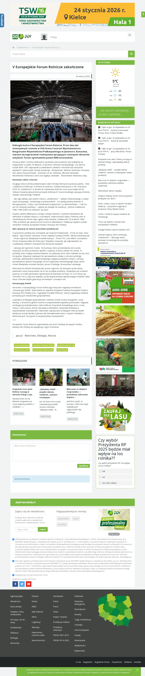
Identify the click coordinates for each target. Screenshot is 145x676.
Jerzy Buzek (62, 350)
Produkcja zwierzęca (57, 628)
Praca (55, 606)
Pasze (55, 601)
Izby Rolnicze (37, 611)
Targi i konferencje (82, 619)
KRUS (34, 617)
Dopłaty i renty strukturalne (17, 613)
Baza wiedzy (15, 606)
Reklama (128, 662)
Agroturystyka (16, 596)
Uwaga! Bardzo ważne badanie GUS (114, 229)
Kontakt (137, 662)
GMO (34, 606)
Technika (78, 624)
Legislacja (36, 622)
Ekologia (14, 638)
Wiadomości (23, 47)
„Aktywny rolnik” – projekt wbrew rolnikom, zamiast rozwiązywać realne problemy (115, 172)
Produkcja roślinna (61, 622)
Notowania (58, 596)
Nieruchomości (38, 640)
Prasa (55, 611)
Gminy (34, 601)
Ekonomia (14, 643)
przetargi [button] (62, 524)
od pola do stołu (21, 350)
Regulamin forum (102, 662)
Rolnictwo (78, 596)
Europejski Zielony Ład (43, 350)
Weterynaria (79, 640)
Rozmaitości (79, 609)
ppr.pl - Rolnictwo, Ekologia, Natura (36, 335)
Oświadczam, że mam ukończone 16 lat (29, 575)
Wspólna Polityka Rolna (43, 345)
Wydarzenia (79, 650)
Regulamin (87, 662)
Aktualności (15, 601)
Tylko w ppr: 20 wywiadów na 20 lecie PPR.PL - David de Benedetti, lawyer (114, 141)
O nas (78, 662)
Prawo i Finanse (60, 617)
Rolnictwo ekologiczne (79, 602)
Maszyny (35, 627)
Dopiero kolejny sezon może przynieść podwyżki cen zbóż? (115, 197)
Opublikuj (83, 465)
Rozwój (77, 614)
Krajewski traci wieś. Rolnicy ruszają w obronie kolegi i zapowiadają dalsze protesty (115, 162)
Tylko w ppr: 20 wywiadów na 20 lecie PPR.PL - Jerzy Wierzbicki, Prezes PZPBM (114, 151)
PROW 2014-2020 (61, 640)
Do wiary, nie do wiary (17, 621)
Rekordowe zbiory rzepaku (110, 190)
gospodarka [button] (63, 518)
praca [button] (75, 518)
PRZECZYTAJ (18, 413)
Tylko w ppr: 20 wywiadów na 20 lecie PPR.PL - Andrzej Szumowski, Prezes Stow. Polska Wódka (114, 130)
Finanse (35, 596)
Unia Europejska (21, 345)
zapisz (43, 529)
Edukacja (14, 632)
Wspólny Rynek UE (66, 345)
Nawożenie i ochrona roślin (38, 633)
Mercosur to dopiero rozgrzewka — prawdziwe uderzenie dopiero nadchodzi (114, 183)
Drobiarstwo (15, 627)
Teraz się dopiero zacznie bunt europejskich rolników (111, 223)
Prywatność (117, 662)
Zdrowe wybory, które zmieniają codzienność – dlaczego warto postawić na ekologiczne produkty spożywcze (113, 238)
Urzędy (77, 635)
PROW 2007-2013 (61, 635)
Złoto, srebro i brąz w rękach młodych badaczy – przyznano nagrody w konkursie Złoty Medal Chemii (115, 206)
